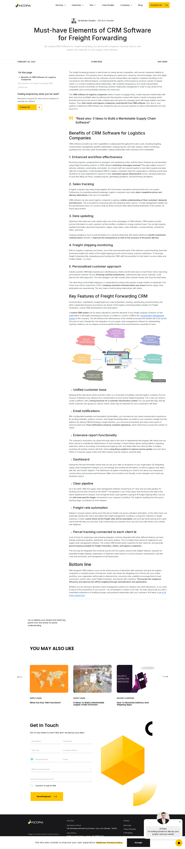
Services (127, 825)
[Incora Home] (43, 822)
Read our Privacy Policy (109, 842)
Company (128, 833)
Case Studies (130, 829)
